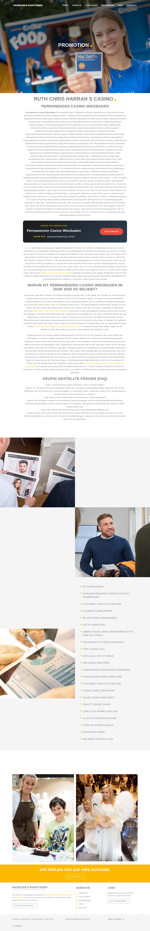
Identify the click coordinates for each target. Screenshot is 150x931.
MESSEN (67, 895)
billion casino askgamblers (100, 618)
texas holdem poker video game (102, 677)
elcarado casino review (98, 611)
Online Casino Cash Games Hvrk (55, 273)
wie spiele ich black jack (98, 739)
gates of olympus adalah (98, 725)
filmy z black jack (94, 649)
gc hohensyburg (93, 587)
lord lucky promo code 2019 (100, 711)
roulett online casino (96, 704)
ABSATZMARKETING (54, 895)
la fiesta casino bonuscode (99, 718)
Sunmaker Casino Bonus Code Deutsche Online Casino (58, 326)
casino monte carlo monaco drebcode (106, 670)
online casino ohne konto (99, 697)
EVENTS (19, 897)
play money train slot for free (102, 604)
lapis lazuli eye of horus (98, 656)
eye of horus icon (94, 625)
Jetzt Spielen (111, 232)
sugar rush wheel (94, 732)
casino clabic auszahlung (99, 690)
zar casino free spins (96, 663)
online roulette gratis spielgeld (103, 642)
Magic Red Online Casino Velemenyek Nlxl (51, 311)
